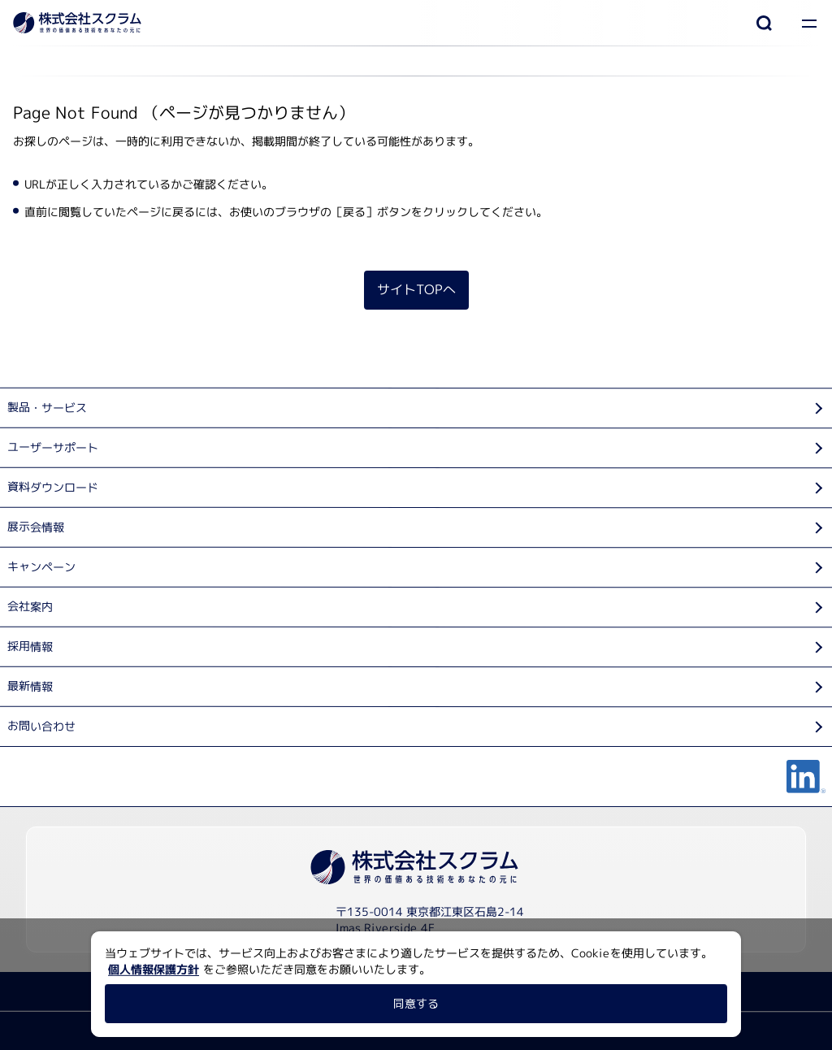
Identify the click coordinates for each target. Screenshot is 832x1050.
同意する (416, 1003)
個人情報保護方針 (153, 969)
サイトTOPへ (415, 289)
